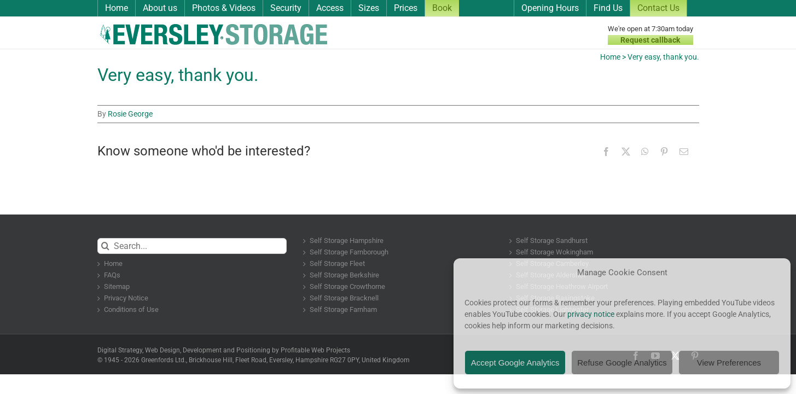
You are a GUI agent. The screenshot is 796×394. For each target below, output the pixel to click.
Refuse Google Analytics (621, 362)
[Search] (105, 246)
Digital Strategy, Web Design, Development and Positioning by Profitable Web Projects (223, 350)
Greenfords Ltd (162, 360)
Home (610, 57)
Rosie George (130, 113)
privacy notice (590, 314)
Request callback (650, 40)
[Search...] (192, 246)
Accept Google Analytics (515, 362)
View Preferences (729, 362)
